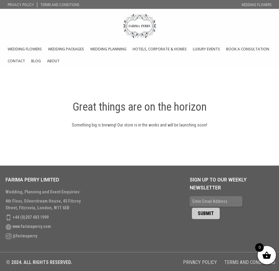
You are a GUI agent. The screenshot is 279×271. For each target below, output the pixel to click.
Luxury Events (206, 49)
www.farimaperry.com (32, 226)
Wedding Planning (108, 49)
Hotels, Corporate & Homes (160, 49)
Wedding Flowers (256, 5)
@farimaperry (25, 235)
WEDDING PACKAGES (66, 49)
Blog (36, 61)
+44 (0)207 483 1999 (31, 217)
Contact (16, 61)
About (53, 61)
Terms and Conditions (59, 5)
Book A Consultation (247, 49)
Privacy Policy (21, 5)
